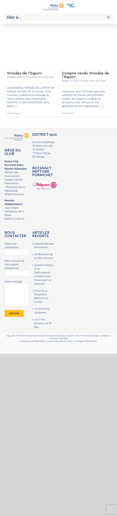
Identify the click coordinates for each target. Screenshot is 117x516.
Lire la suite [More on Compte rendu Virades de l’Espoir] (67, 113)
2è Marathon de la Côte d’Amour (43, 256)
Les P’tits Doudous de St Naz (43, 323)
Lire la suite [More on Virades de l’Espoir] (12, 113)
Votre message (17, 288)
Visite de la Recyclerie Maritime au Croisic (41, 296)
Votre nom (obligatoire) (17, 248)
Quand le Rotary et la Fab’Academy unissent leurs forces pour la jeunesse (43, 274)
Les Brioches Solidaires (42, 310)
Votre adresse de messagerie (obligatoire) (17, 266)
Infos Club (49, 77)
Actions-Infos (36, 77)
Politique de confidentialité (32, 341)
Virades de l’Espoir (24, 73)
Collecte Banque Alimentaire (44, 245)
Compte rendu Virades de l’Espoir (85, 75)
